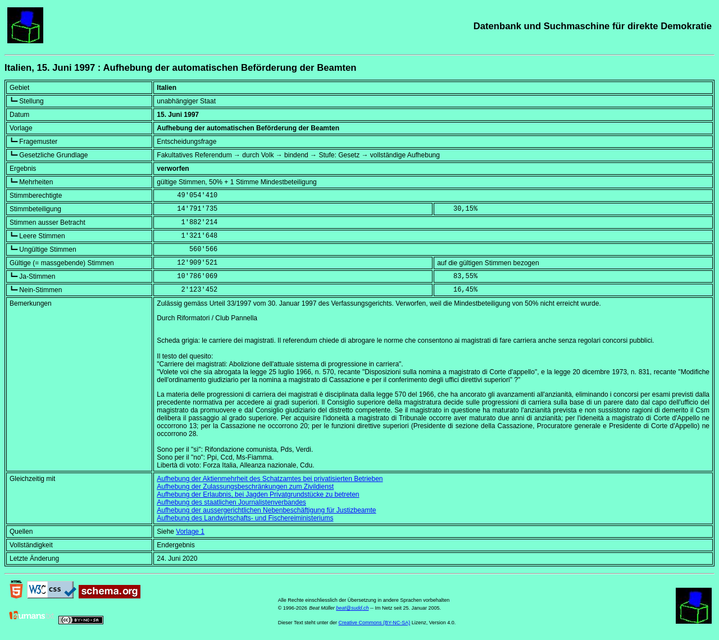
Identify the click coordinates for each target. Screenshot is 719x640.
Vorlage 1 (190, 531)
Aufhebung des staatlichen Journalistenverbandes (231, 502)
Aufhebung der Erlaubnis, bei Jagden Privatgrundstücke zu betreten (258, 494)
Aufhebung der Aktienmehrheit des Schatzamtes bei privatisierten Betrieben (270, 479)
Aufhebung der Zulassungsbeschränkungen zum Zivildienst (245, 487)
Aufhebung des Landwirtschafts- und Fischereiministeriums (245, 518)
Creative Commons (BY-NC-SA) (375, 622)
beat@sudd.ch (352, 608)
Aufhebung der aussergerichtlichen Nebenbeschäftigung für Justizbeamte (266, 510)
